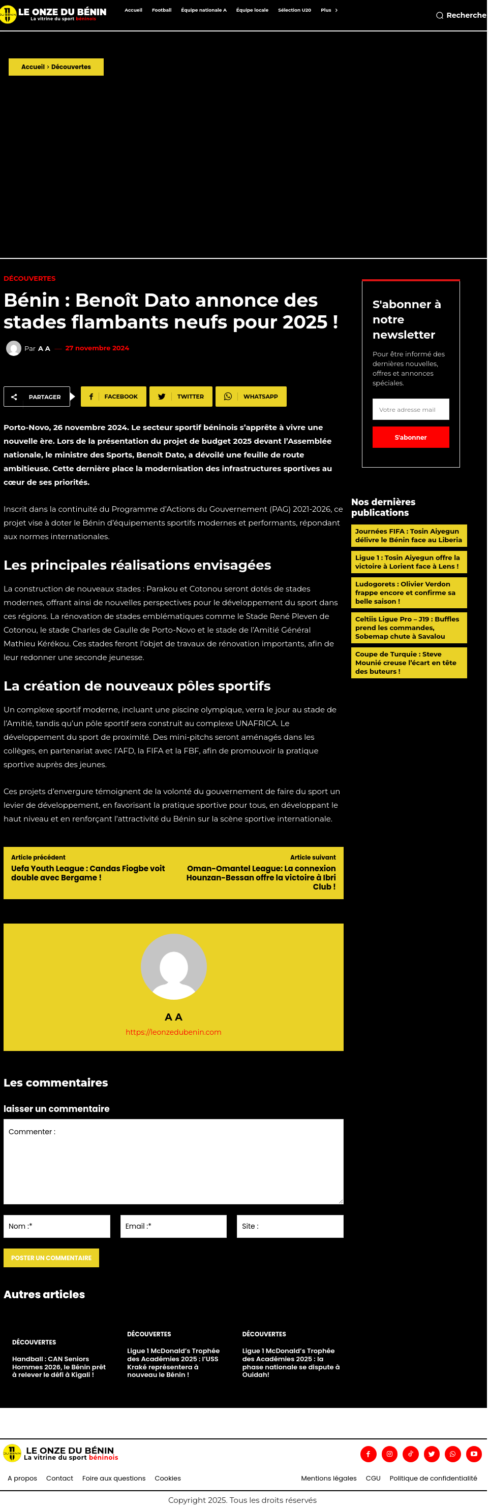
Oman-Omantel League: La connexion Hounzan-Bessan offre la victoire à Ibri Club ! (261, 877)
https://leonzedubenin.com (174, 1032)
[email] (411, 409)
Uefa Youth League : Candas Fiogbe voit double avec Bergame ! (88, 873)
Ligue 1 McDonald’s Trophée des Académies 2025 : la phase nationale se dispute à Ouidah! (291, 1363)
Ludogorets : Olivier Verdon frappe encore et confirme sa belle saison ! (405, 592)
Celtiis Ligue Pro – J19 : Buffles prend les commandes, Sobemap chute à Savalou (407, 627)
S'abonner (411, 437)
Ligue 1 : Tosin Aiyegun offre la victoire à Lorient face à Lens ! (407, 561)
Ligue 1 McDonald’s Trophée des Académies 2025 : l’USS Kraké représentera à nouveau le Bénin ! (173, 1363)
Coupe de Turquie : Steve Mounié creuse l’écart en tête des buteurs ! (405, 662)
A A (44, 348)
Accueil (33, 66)
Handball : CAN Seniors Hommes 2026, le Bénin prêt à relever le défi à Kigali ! (58, 1366)
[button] (461, 15)
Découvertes (71, 66)
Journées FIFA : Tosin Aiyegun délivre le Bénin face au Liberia (408, 535)
